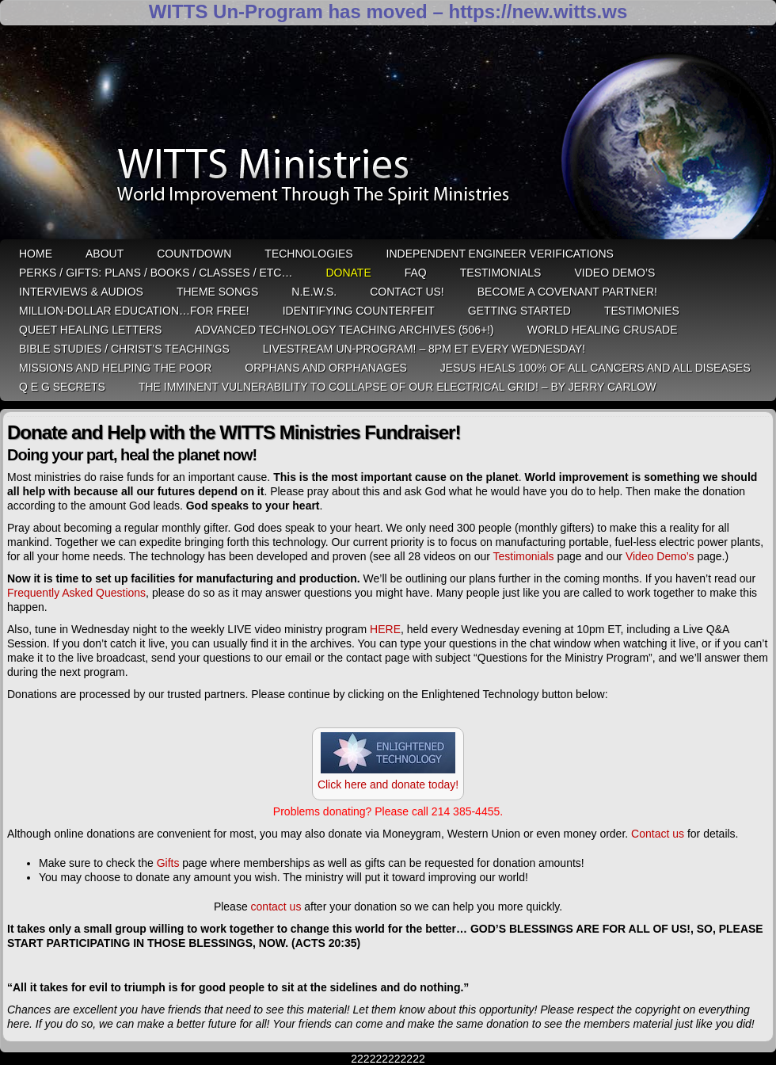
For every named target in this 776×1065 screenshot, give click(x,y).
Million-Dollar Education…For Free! (134, 310)
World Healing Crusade (602, 329)
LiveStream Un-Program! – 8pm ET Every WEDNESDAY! (424, 348)
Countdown (194, 253)
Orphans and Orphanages (326, 367)
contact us (276, 906)
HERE (385, 629)
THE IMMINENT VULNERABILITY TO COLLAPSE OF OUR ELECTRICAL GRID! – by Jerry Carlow (397, 386)
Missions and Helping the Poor (115, 367)
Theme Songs (217, 291)
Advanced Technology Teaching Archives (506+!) (344, 329)
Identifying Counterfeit (359, 310)
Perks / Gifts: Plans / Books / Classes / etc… (155, 272)
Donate (348, 272)
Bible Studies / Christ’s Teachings (124, 348)
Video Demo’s (614, 272)
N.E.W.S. (314, 291)
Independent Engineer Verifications (500, 253)
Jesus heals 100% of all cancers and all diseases (595, 367)
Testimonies (641, 310)
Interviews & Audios (81, 291)
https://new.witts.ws (537, 11)
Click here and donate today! (388, 784)
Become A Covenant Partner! (567, 291)
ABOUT (105, 253)
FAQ (416, 272)
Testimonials (501, 272)
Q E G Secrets (62, 386)
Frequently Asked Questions (76, 592)
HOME (35, 253)
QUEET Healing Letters (90, 329)
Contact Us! (407, 291)
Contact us (657, 833)
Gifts (168, 863)
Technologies (308, 253)
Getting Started (519, 310)
